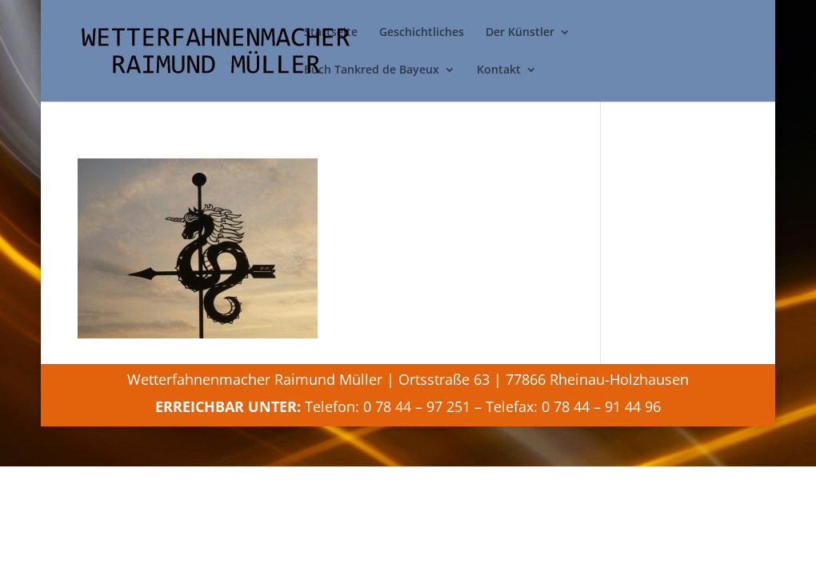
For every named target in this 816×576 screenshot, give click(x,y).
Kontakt (499, 70)
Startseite (331, 32)
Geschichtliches (421, 32)
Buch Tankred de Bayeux (371, 70)
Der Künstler (520, 32)
